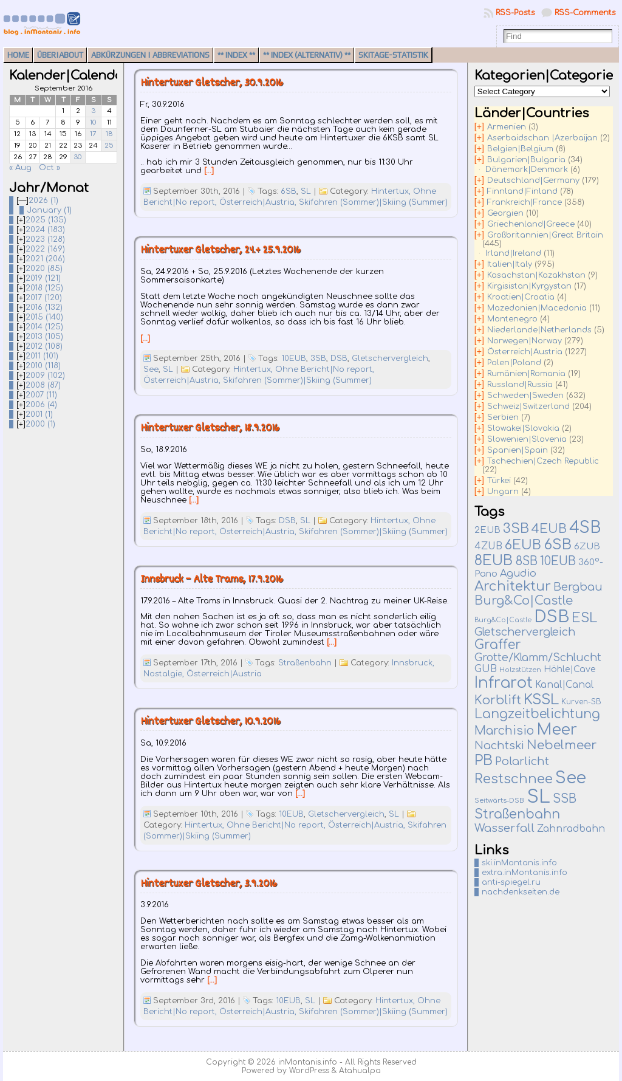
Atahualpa (360, 1070)
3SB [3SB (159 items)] (516, 528)
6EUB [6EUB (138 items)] (523, 545)
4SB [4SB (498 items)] (585, 528)
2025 (46, 220)
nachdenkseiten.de (520, 892)
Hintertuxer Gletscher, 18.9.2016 (209, 428)
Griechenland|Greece (531, 224)
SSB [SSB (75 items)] (564, 799)
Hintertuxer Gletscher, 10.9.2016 (210, 722)
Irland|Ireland (513, 253)
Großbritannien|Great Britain (545, 235)
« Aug (20, 167)
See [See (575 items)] (570, 778)
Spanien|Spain (517, 450)
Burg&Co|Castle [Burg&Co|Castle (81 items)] (523, 601)
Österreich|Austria (224, 674)
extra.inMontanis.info (524, 872)
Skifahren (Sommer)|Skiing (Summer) (373, 202)
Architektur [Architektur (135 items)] (512, 586)
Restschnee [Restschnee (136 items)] (513, 779)
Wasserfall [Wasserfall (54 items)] (504, 828)
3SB (318, 358)
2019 (43, 278)
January (49, 210)
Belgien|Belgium (520, 149)
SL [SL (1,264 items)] (538, 797)
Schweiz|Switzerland (528, 406)
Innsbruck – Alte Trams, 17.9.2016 (211, 580)
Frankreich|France (524, 202)
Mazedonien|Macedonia (537, 308)
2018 (44, 288)
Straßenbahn (305, 663)
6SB (288, 191)
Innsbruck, (413, 663)
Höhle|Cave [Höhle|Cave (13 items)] (570, 669)
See (151, 369)
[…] (209, 170)
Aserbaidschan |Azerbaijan (542, 138)
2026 (43, 200)
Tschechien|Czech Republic (543, 461)
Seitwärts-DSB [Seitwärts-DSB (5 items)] (499, 801)
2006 (41, 404)
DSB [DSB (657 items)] (551, 617)
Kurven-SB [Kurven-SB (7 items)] (581, 702)
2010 (43, 366)
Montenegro (512, 319)
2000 (40, 424)
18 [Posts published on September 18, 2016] (109, 134)
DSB (338, 358)
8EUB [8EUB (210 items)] (493, 560)
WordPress (309, 1070)
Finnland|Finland (522, 191)
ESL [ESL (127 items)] (584, 618)
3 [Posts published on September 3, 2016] (93, 111)
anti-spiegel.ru (511, 882)
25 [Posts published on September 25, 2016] (109, 145)
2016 (44, 307)
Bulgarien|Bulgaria (526, 160)
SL (306, 191)
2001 (39, 414)
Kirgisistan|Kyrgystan (529, 286)
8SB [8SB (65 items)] (526, 561)
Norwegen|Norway (524, 341)
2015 (44, 317)
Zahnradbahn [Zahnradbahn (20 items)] (571, 828)
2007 (41, 395)
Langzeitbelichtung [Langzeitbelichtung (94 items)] (537, 714)
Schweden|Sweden (525, 395)
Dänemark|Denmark (526, 169)
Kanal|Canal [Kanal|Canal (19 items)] (564, 684)
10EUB (293, 358)
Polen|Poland (514, 363)
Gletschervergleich (390, 358)
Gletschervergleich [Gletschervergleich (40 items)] (524, 632)
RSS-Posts (515, 13)
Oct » (49, 167)
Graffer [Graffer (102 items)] (497, 645)
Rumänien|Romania (526, 373)
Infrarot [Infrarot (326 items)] (503, 682)
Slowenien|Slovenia (527, 439)
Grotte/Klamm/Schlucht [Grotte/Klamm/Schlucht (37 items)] (537, 658)
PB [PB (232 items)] (483, 760)
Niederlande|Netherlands (539, 330)
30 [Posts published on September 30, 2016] (77, 157)
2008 (43, 385)
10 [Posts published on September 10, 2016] (93, 122)
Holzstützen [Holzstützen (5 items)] (520, 670)
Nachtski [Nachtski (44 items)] (499, 746)
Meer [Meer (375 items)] (556, 729)
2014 (44, 327)
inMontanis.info (307, 1062)
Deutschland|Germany (533, 180)
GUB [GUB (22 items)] (485, 669)
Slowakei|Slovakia (523, 428)
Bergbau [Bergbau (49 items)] (578, 587)
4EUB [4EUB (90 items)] (549, 529)
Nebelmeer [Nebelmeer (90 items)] (562, 745)
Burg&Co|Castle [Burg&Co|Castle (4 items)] (502, 620)
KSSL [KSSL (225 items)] (541, 699)
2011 (42, 356)
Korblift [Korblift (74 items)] (497, 700)
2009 (45, 375)
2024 (45, 229)
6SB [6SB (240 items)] (558, 545)
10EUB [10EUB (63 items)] (558, 561)
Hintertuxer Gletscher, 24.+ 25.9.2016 (220, 250)
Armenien (506, 127)
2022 (45, 249)
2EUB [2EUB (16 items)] (487, 530)
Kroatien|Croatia (521, 297)
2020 (44, 268)
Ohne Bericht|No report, (324, 369)
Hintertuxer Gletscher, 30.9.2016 (211, 83)
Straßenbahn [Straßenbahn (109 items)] (517, 814)
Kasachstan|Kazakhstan (536, 275)
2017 (44, 297)
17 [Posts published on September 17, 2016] (93, 134)
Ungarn (503, 491)
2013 (44, 336)
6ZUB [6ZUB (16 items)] (587, 546)
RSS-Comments (585, 13)
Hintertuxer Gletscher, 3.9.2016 (208, 884)
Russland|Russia (520, 384)
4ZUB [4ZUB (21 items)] (488, 546)
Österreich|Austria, (259, 202)
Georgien (505, 213)
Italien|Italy (509, 264)
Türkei (499, 480)
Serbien (503, 417)
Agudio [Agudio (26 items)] (518, 573)
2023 (45, 239)
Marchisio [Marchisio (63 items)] (504, 731)
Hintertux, (392, 191)
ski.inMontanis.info (519, 863)
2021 (45, 259)
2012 (44, 346)
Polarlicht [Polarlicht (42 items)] (522, 761)
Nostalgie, (164, 674)
